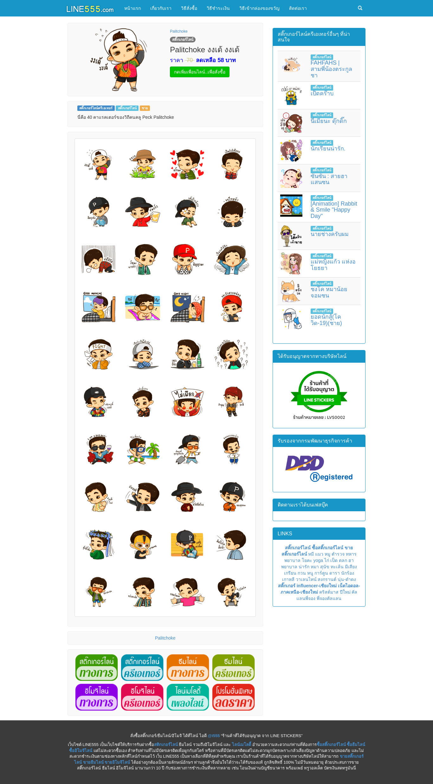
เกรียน (290, 573)
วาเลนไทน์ (306, 579)
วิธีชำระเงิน (218, 8)
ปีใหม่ (345, 592)
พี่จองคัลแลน (329, 598)
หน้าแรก (132, 8)
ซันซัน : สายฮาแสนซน (329, 179)
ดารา (334, 573)
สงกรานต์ (327, 579)
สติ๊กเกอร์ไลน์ (127, 108)
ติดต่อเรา (298, 8)
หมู (327, 554)
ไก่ (326, 560)
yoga (318, 560)
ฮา (351, 560)
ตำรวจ (338, 554)
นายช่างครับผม (330, 234)
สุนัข (324, 566)
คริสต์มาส (329, 592)
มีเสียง (351, 566)
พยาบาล (292, 560)
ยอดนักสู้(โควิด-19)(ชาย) (326, 320)
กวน (302, 573)
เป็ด (334, 560)
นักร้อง (347, 573)
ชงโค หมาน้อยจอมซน (329, 292)
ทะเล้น (337, 566)
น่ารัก (304, 566)
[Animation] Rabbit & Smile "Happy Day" (334, 210)
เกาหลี (288, 579)
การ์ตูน (321, 573)
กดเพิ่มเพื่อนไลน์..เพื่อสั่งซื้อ (199, 71)
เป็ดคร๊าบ (322, 93)
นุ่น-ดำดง (347, 579)
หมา (315, 566)
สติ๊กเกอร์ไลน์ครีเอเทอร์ (96, 108)
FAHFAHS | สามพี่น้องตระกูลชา (331, 69)
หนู (310, 573)
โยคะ (307, 560)
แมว (319, 554)
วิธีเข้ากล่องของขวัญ (259, 8)
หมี (311, 554)
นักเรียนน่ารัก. (328, 148)
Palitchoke (178, 31)
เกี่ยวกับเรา (160, 8)
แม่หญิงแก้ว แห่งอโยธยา (333, 264)
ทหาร (351, 554)
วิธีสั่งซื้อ (189, 8)
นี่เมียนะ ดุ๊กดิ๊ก (329, 121)
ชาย (145, 108)
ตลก (343, 560)
